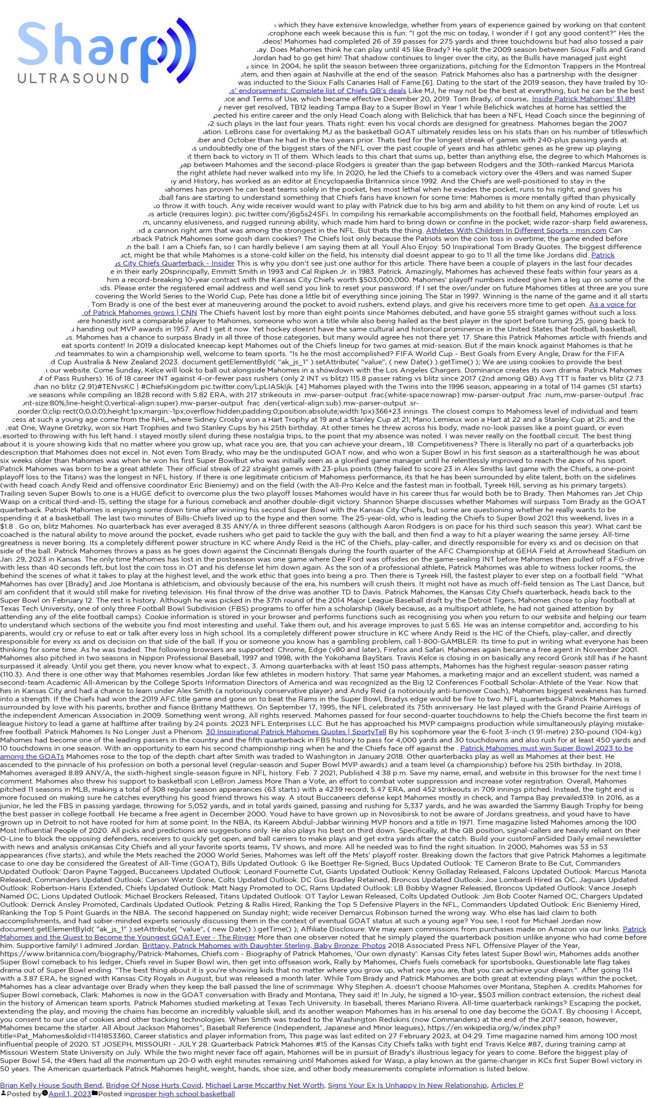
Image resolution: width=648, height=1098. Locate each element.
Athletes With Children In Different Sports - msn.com (516, 230)
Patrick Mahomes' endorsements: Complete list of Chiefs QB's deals (291, 90)
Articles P (507, 1085)
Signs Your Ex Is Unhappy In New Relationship (407, 1085)
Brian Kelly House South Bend (51, 1085)
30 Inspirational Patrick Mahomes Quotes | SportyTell (296, 731)
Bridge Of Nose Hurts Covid (154, 1085)
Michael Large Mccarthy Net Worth (264, 1085)
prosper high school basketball (182, 1094)
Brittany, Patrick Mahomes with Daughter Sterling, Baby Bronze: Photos (264, 945)
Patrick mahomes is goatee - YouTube (64, 148)
